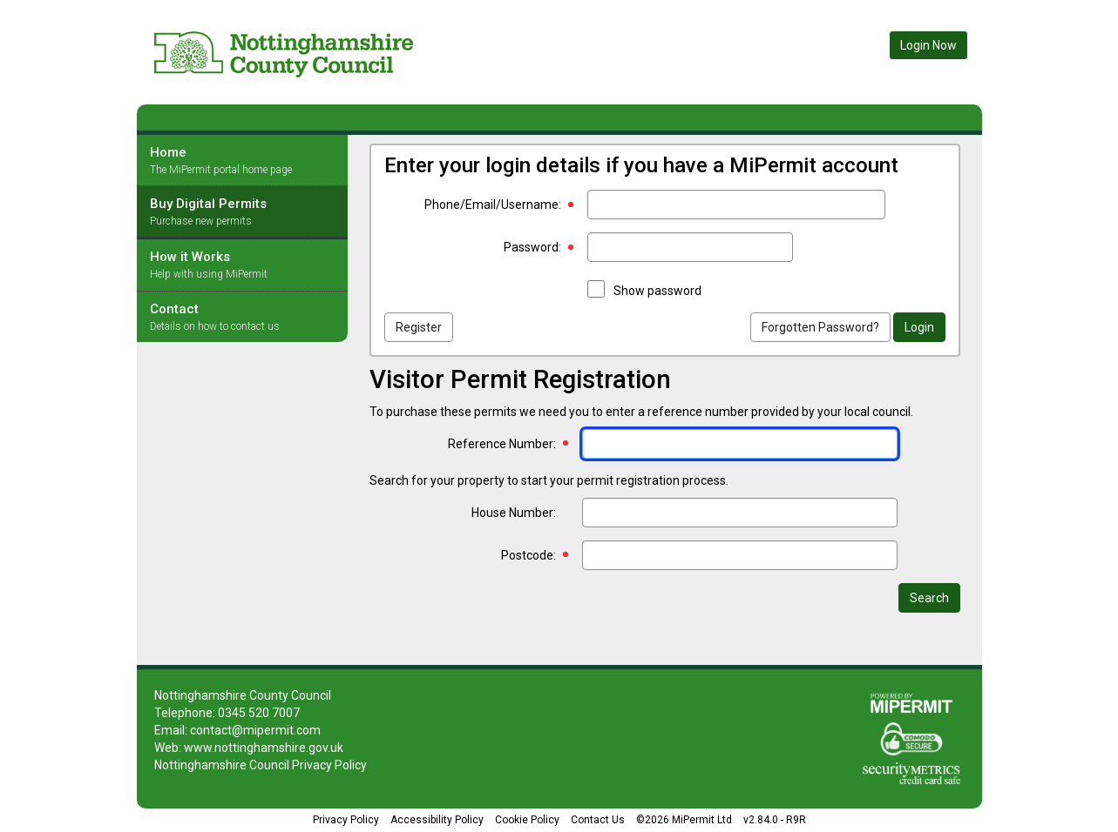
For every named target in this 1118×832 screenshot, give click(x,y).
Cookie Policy (527, 820)
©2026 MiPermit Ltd (684, 820)
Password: (532, 247)
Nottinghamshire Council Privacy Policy (260, 765)
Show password (657, 291)
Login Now (928, 45)
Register (419, 327)
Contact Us (598, 820)
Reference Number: (502, 444)
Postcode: (528, 555)
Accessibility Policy (437, 820)
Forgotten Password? (820, 327)
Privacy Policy (346, 820)
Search (929, 598)
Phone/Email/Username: (492, 204)
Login (919, 327)
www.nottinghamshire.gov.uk (263, 748)
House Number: (513, 513)
